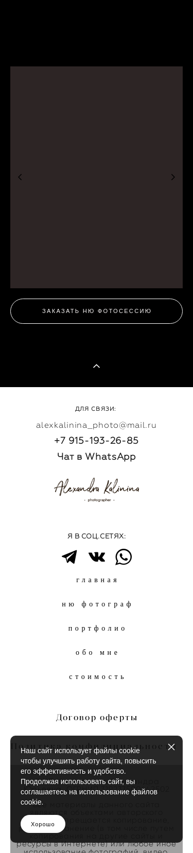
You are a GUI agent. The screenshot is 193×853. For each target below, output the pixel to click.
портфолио (98, 628)
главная (97, 580)
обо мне (98, 652)
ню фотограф (98, 604)
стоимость (98, 677)
